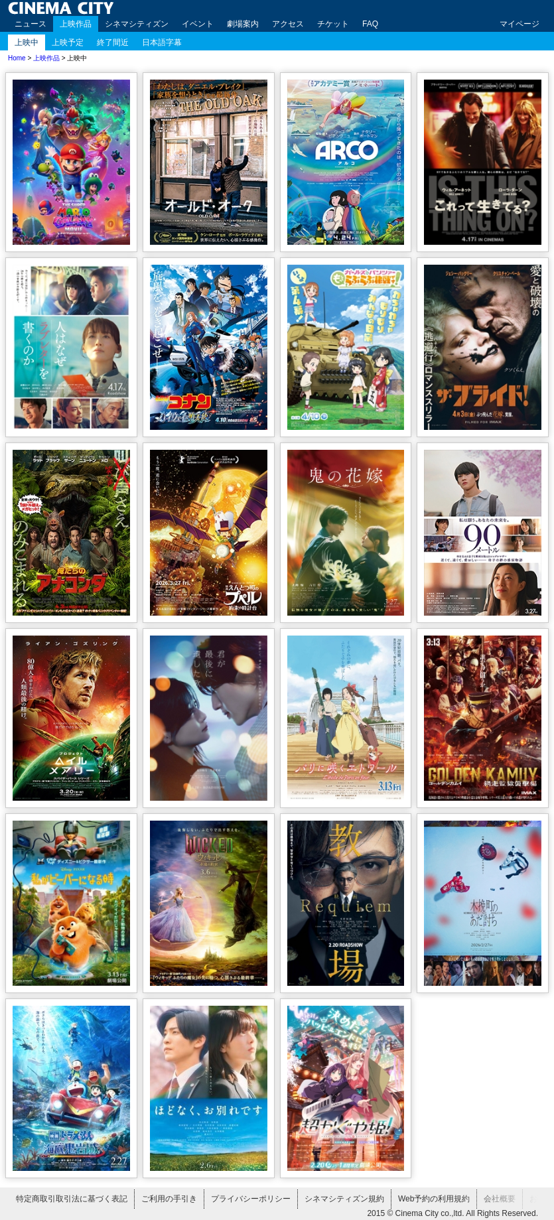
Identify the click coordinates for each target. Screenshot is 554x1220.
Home (17, 58)
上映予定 (68, 42)
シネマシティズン (137, 24)
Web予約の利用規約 (434, 1198)
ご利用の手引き (169, 1198)
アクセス (288, 24)
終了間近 (113, 42)
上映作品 (76, 24)
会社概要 (500, 1198)
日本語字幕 (162, 42)
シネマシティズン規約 (344, 1198)
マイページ (519, 24)
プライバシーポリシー (251, 1198)
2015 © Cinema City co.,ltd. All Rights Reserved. (452, 1213)
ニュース (30, 24)
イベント (198, 24)
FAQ (370, 24)
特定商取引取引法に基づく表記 (71, 1198)
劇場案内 (243, 24)
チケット (333, 24)
